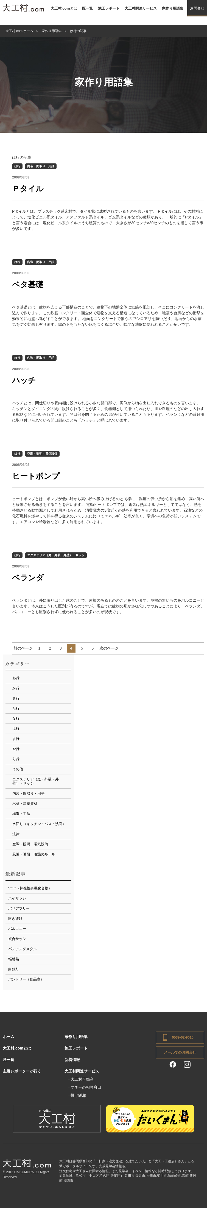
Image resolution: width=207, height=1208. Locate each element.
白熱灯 (13, 969)
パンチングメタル (22, 949)
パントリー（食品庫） (26, 979)
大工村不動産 (82, 1079)
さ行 (15, 698)
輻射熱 (13, 959)
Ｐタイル (28, 188)
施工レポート (108, 8)
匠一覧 (87, 8)
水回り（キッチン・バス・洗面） (39, 824)
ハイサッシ (17, 898)
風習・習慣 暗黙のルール (33, 854)
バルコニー (17, 929)
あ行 (15, 678)
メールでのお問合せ (180, 1052)
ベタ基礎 (27, 284)
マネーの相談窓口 (86, 1087)
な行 (15, 718)
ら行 (15, 759)
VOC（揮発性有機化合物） (30, 888)
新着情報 (72, 1059)
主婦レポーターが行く (22, 1071)
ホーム (8, 1036)
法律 (15, 834)
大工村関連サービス (141, 8)
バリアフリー (19, 908)
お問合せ (197, 8)
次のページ (109, 648)
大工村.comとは (64, 8)
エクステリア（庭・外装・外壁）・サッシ (56, 555)
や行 (15, 749)
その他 (17, 769)
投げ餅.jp (78, 1095)
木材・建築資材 (24, 804)
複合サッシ (17, 939)
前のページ (23, 648)
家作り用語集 (172, 8)
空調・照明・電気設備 (42, 453)
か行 (15, 688)
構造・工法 (21, 814)
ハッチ (24, 380)
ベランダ (28, 577)
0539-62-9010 (182, 1037)
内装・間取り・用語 (40, 166)
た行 (15, 708)
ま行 (15, 739)
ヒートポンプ (36, 476)
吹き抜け (15, 918)
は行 (17, 166)
